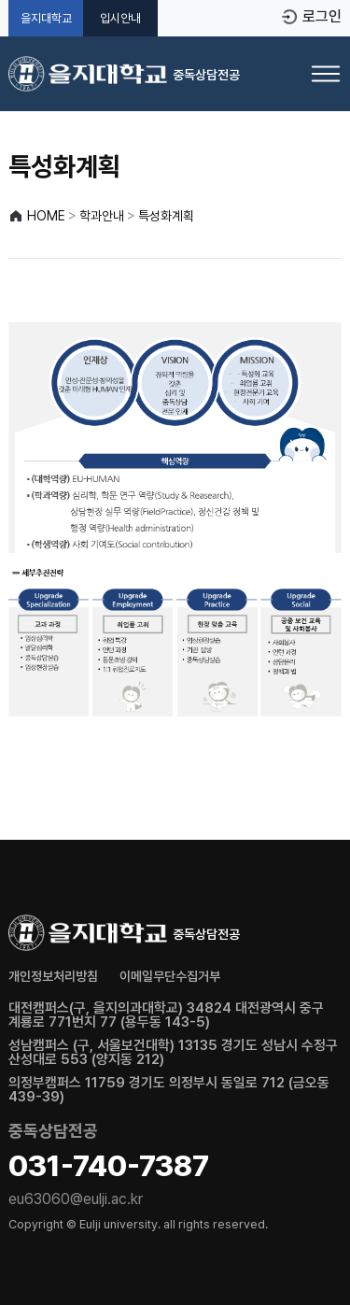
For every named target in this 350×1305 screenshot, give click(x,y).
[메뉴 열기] (326, 73)
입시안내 (120, 18)
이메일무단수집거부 (169, 976)
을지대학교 (46, 18)
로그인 (322, 16)
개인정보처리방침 (53, 976)
